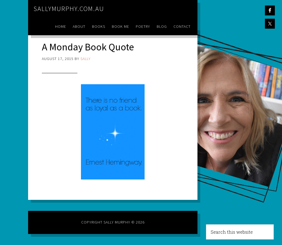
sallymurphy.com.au (69, 8)
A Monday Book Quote (88, 47)
